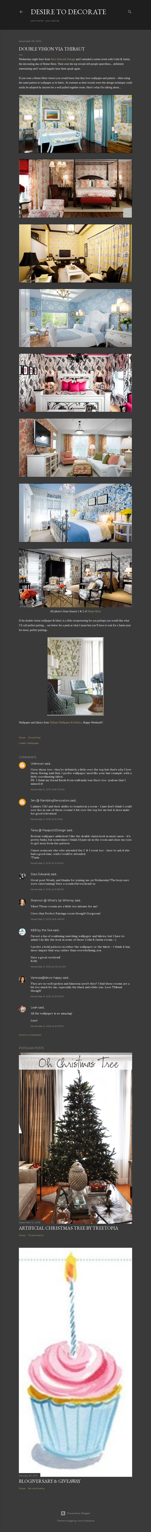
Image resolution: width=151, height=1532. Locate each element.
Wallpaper (33, 743)
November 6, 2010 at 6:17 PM (47, 1026)
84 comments (36, 1488)
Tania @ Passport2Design (48, 830)
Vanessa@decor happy (46, 977)
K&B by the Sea (41, 930)
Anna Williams (86, 1520)
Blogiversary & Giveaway (49, 1481)
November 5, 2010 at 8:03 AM (47, 789)
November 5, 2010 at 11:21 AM (47, 863)
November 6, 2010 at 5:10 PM (47, 996)
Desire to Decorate (68, 11)
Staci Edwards (40, 874)
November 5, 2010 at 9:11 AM (47, 819)
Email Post (34, 737)
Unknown (37, 763)
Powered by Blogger (75, 1513)
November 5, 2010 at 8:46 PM (47, 919)
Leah (34, 1007)
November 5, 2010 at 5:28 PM (47, 889)
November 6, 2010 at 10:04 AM (48, 966)
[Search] (129, 11)
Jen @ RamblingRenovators (50, 800)
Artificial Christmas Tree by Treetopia (68, 1228)
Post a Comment (30, 1034)
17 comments (35, 1235)
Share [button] (22, 737)
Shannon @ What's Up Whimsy (52, 900)
